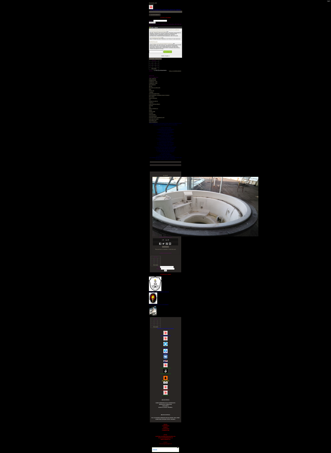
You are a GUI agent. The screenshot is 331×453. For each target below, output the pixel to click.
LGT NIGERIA (165, 395)
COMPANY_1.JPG (153, 81)
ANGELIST (165, 375)
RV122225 (151, 4)
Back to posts (165, 246)
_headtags (151, 92)
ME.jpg (150, 86)
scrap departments (153, 116)
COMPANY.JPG (152, 80)
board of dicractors (153, 98)
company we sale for (153, 101)
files (150, 107)
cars (150, 99)
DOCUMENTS (152, 84)
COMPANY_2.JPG (153, 83)
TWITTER (165, 348)
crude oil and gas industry (154, 104)
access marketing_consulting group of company (159, 95)
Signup (156, 27)
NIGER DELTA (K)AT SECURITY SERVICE (159, 291)
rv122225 (151, 113)
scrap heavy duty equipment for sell (156, 117)
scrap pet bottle (152, 114)
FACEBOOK (165, 353)
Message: (159, 268)
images (150, 110)
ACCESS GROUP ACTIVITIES (158, 31)
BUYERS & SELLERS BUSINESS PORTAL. (162, 43)
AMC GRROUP (152, 78)
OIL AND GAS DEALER (154, 87)
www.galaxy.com (152, 120)
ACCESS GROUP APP (165, 335)
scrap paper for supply (154, 119)
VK (165, 359)
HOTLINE (152, 58)
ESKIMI (165, 362)
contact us (151, 102)
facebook (151, 105)
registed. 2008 (152, 111)
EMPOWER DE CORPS (165, 373)
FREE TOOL (158, 58)
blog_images (151, 96)
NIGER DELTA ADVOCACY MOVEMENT (159, 304)
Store (150, 89)
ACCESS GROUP (165, 389)
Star (167, 240)
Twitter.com (151, 90)
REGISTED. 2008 (153, 2)
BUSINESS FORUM (156, 37)
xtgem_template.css (153, 121)
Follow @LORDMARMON (175, 71)
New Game (154, 68)
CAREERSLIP (165, 341)
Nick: (158, 266)
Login (152, 27)
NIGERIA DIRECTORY (165, 368)
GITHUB (165, 384)
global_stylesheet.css (153, 108)
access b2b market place (154, 93)
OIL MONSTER (165, 380)
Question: (151, 20)
